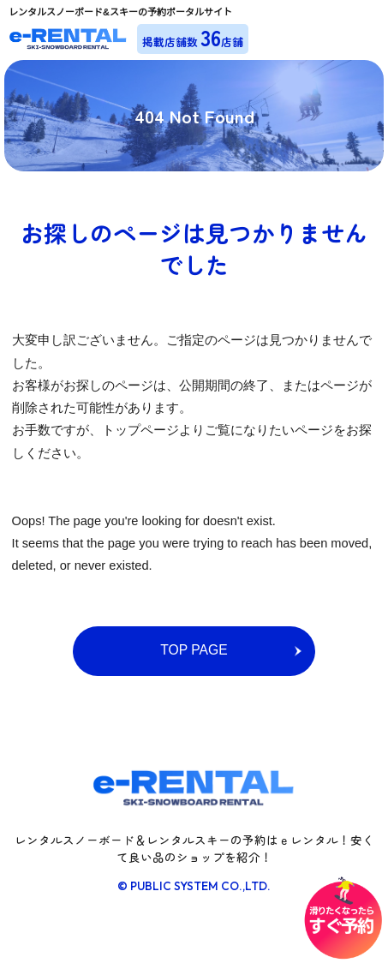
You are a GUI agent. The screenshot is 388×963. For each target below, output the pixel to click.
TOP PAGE (193, 650)
